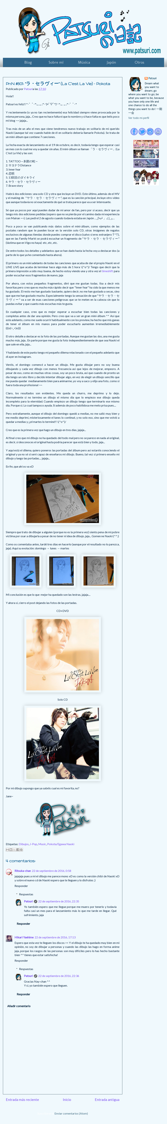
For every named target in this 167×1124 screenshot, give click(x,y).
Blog (28, 62)
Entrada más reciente (22, 1099)
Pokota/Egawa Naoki (60, 844)
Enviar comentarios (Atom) (71, 1113)
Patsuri (28, 901)
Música (84, 62)
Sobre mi (56, 62)
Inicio (67, 1099)
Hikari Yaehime (24, 937)
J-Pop (33, 844)
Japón (111, 62)
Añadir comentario (18, 1006)
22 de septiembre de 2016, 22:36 (58, 975)
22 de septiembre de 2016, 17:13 (55, 937)
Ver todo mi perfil (138, 118)
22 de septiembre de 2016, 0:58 (51, 870)
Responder (21, 885)
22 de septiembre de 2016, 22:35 (58, 901)
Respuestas (26, 894)
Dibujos (24, 844)
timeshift (108, 271)
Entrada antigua (107, 1099)
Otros (139, 62)
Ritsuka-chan (23, 870)
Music (42, 844)
